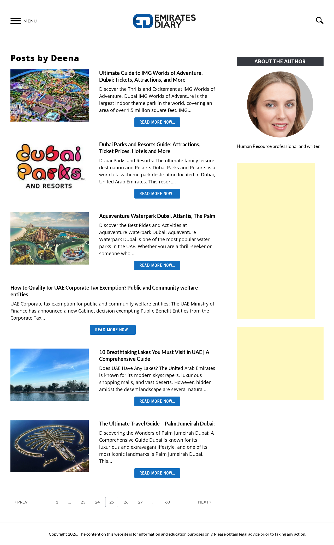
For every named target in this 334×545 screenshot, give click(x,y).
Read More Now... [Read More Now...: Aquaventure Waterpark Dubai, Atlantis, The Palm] (157, 265)
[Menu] (15, 22)
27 (142, 501)
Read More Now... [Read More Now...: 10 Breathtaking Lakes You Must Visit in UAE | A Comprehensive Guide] (157, 401)
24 (99, 501)
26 (127, 501)
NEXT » (204, 501)
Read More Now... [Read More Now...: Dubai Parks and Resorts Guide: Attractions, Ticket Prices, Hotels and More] (157, 193)
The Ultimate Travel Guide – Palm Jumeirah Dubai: (157, 423)
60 (169, 501)
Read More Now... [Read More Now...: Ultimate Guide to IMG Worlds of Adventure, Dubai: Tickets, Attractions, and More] (157, 122)
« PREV (21, 501)
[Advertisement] (276, 241)
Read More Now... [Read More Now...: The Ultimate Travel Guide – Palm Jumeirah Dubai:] (157, 473)
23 (84, 501)
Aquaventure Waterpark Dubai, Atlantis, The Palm (157, 216)
